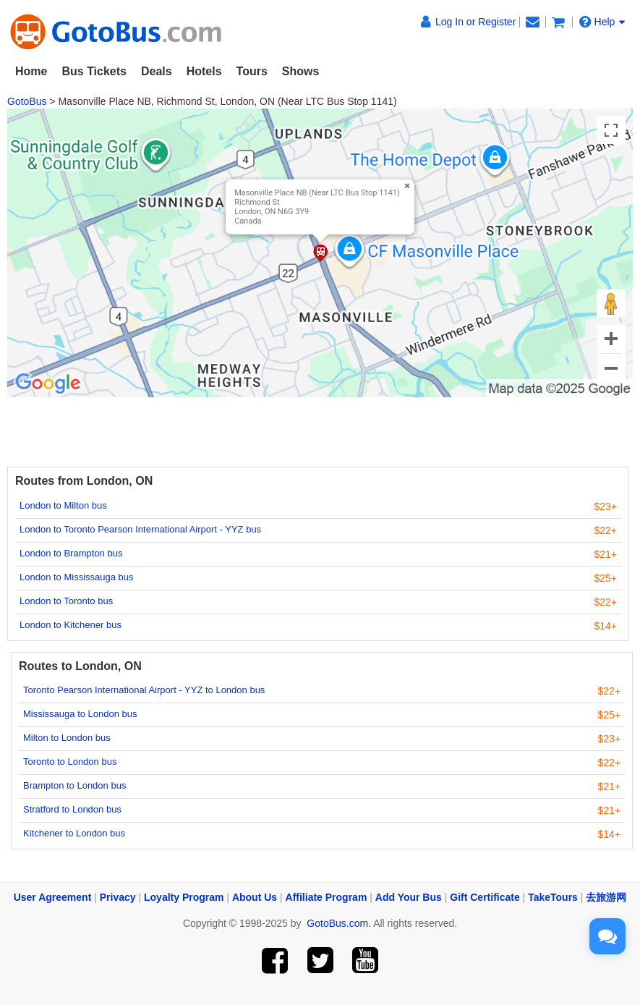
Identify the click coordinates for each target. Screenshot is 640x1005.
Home (31, 71)
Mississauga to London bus (80, 713)
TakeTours (553, 897)
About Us (254, 897)
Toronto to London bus (69, 761)
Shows (301, 71)
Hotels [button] (204, 71)
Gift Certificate (484, 897)
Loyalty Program (183, 897)
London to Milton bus (63, 505)
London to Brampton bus (71, 553)
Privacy (118, 897)
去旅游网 (606, 897)
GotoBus (26, 101)
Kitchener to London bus (74, 833)
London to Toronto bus (66, 600)
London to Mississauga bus (77, 577)
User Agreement (53, 897)
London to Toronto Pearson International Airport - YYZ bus (140, 529)
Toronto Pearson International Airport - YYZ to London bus (144, 689)
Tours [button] (252, 71)
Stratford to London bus (72, 809)
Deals (156, 71)
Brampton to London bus (74, 785)
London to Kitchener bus (70, 624)
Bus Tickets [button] (94, 71)
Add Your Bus (408, 897)
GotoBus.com (337, 923)
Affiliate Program (326, 897)
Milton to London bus (67, 737)
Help (602, 21)
